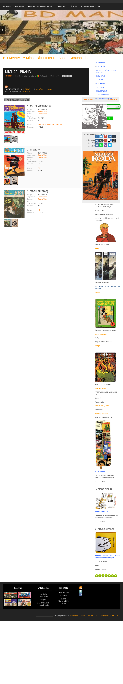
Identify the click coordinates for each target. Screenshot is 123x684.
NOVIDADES (101, 91)
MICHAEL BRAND (18, 71)
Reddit (101, 140)
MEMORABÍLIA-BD (20, 92)
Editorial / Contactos (90, 6)
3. (88, 146)
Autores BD (63, 595)
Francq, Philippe (101, 413)
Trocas (63, 604)
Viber (105, 145)
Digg (97, 140)
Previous (2, 30)
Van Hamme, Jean (102, 406)
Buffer (114, 140)
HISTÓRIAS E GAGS (43, 89)
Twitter (101, 136)
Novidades (43, 594)
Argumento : (31, 111)
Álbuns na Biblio (63, 601)
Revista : (30, 125)
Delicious (110, 140)
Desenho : (30, 114)
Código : (30, 109)
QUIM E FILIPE (100, 334)
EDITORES (100, 84)
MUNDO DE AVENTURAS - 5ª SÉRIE (50, 125)
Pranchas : (30, 120)
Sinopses (43, 599)
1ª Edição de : (32, 118)
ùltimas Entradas (43, 605)
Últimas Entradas (43, 602)
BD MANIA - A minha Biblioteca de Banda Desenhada (45, 58)
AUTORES (20, 6)
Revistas (63, 598)
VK (97, 145)
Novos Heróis (43, 597)
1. (88, 140)
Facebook (97, 136)
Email (110, 145)
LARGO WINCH (101, 388)
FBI (39, 168)
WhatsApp (101, 145)
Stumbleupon (105, 140)
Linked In (110, 136)
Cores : (29, 116)
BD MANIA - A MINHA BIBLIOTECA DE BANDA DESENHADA (93, 616)
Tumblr (114, 136)
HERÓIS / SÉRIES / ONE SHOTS (40, 6)
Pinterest (105, 136)
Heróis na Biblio (63, 593)
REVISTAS (61, 6)
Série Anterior (88, 99)
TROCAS (100, 87)
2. (88, 143)
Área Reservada (102, 95)
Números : (30, 127)
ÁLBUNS (74, 6)
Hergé (97, 346)
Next (120, 30)
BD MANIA (7, 6)
